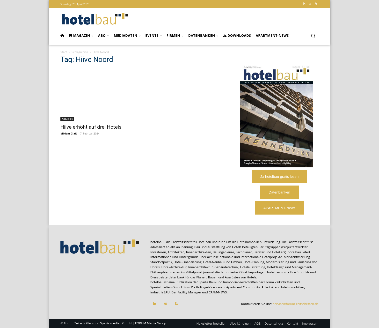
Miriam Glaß (68, 133)
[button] (313, 35)
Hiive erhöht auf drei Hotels (91, 127)
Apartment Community (243, 287)
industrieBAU (160, 292)
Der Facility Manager (186, 292)
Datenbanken (279, 192)
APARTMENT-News (279, 208)
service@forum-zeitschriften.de (296, 304)
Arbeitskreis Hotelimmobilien (283, 287)
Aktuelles (67, 118)
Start (63, 52)
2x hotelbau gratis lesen (279, 176)
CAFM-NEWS (218, 292)
